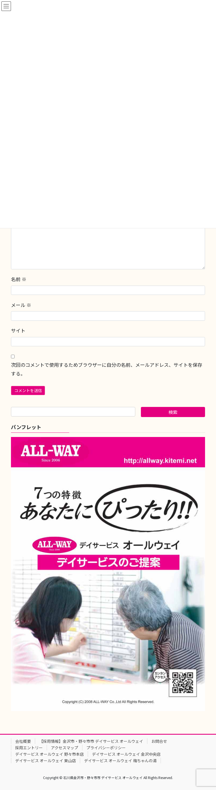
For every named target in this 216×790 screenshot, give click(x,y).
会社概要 (23, 741)
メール (21, 304)
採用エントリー (29, 747)
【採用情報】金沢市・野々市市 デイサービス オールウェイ (91, 741)
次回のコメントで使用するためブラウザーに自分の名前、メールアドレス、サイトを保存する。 (106, 369)
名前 (18, 279)
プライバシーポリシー (106, 747)
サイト (18, 330)
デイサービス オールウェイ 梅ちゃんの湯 (120, 760)
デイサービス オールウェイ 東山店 (45, 760)
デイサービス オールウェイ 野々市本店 (49, 754)
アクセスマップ (64, 747)
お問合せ (159, 741)
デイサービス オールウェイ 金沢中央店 (126, 754)
